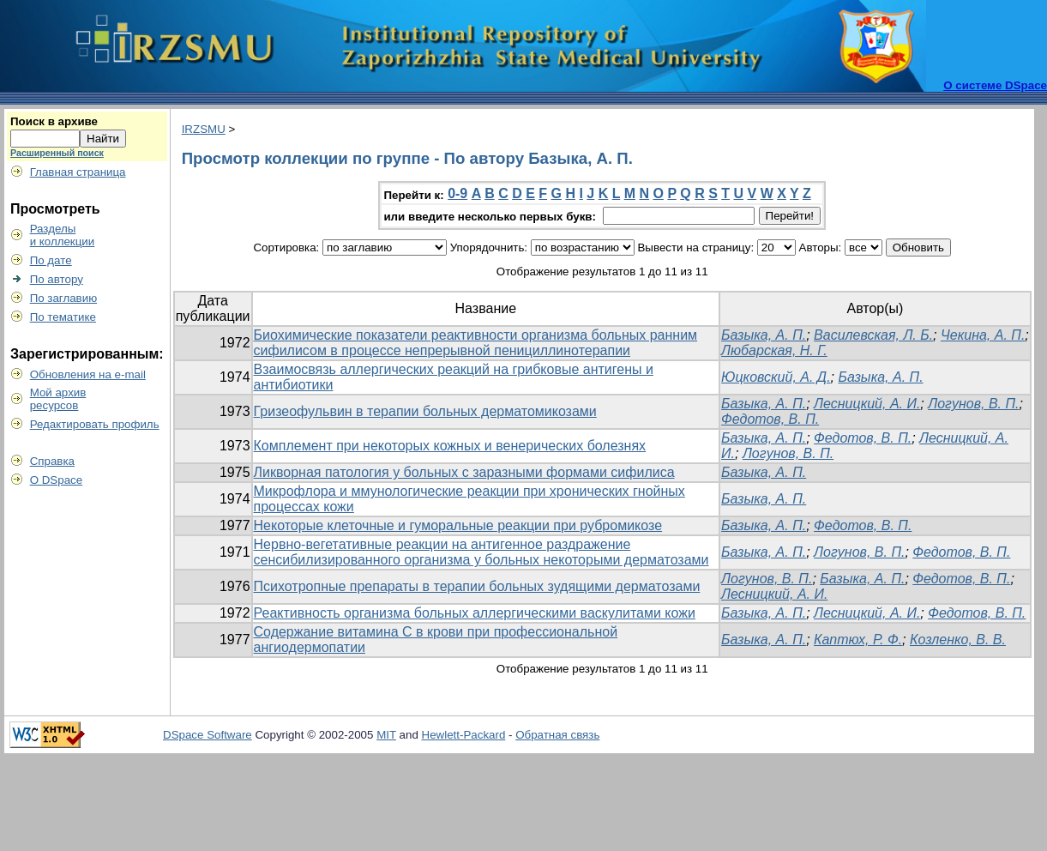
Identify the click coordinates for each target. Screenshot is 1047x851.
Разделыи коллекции (62, 235)
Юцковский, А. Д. (775, 377)
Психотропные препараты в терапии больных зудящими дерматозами (477, 586)
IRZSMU (204, 129)
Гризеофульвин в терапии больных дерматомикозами (425, 411)
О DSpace (56, 480)
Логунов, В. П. (973, 403)
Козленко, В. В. (958, 639)
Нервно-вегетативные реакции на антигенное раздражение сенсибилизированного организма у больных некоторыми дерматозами (481, 552)
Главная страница (78, 172)
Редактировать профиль (94, 424)
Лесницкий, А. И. (867, 403)
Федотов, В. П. (770, 419)
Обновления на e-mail (88, 374)
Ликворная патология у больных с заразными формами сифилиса (464, 472)
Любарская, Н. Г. (774, 350)
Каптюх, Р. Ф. (858, 639)
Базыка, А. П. (763, 335)
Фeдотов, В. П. (863, 525)
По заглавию (64, 298)
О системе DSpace (995, 85)
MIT (386, 734)
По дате (51, 260)
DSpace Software (207, 734)
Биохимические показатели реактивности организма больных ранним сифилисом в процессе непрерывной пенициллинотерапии (476, 343)
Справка (52, 461)
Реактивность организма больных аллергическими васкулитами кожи (474, 613)
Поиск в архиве (54, 121)
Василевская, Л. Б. (873, 335)
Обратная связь (557, 734)
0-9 (457, 193)
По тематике (63, 317)
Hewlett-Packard (464, 734)
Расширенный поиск (57, 153)
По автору (56, 279)
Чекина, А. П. (983, 335)
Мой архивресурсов (58, 399)
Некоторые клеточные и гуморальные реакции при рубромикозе (458, 525)
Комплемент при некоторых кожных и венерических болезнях (450, 445)
